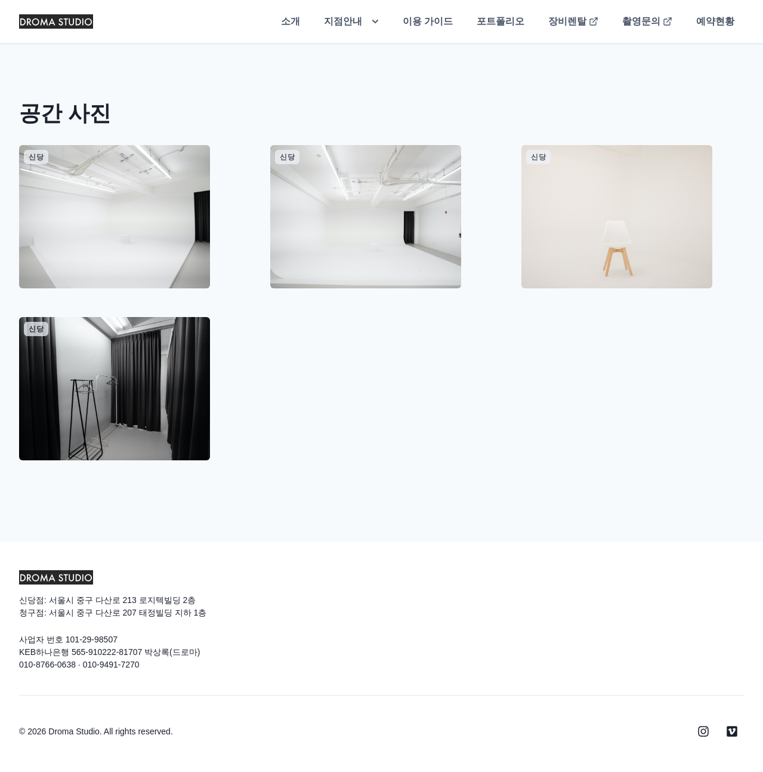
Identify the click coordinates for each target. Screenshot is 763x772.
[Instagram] (703, 731)
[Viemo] (732, 731)
